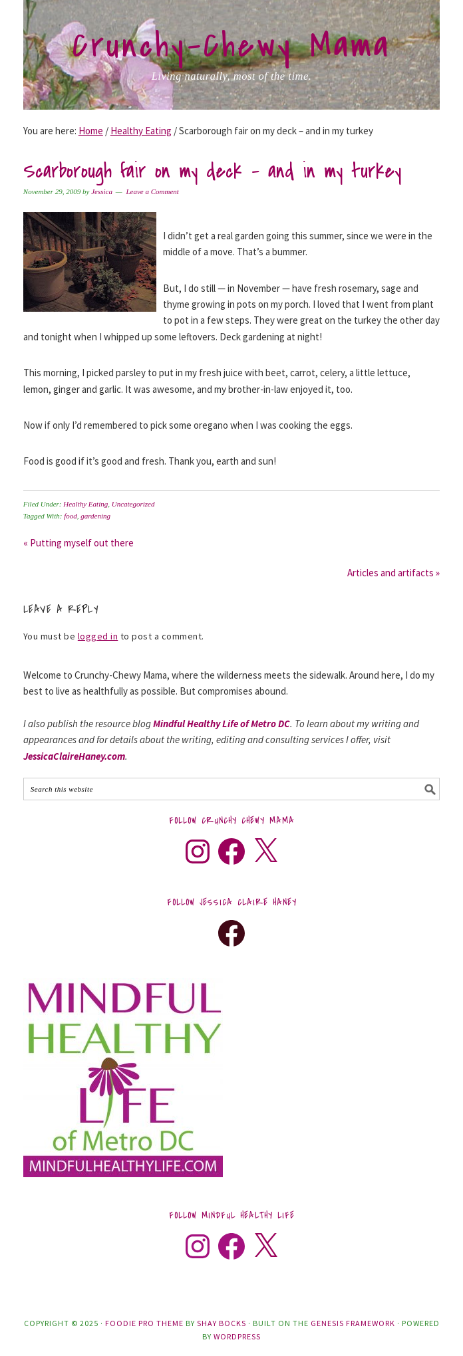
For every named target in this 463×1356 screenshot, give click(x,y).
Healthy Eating (85, 504)
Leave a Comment (152, 191)
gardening (95, 516)
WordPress (237, 1336)
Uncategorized (133, 504)
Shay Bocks (221, 1323)
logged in (98, 636)
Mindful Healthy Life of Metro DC (221, 723)
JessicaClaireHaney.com (74, 756)
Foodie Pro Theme (144, 1323)
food (70, 516)
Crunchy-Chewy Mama (231, 45)
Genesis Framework (353, 1323)
